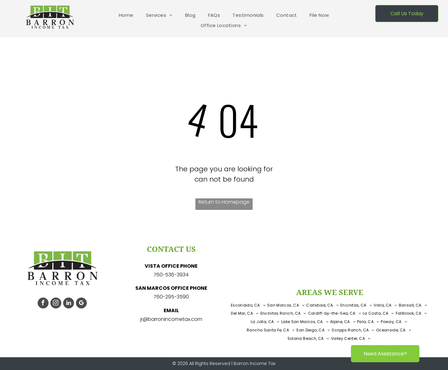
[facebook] (43, 304)
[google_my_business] (81, 304)
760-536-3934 (171, 274)
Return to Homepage (224, 202)
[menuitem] (126, 15)
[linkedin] (68, 304)
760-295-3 (167, 296)
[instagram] (55, 304)
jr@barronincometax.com (171, 319)
